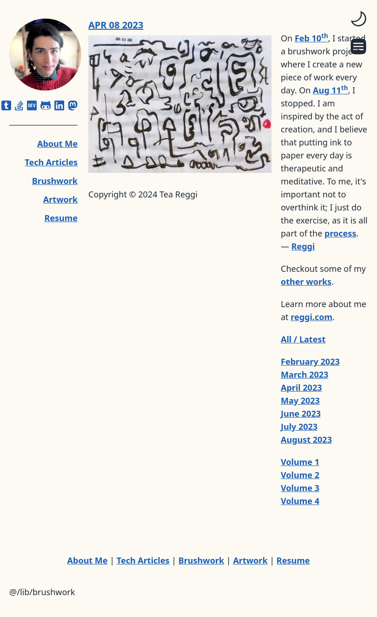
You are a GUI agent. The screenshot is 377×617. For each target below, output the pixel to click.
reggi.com (311, 316)
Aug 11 (330, 90)
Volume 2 (300, 474)
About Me (57, 143)
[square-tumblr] (6, 105)
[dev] (32, 105)
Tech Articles (51, 162)
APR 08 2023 (115, 25)
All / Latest (303, 339)
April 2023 (301, 387)
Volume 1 (300, 461)
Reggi (303, 246)
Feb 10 (311, 38)
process (340, 233)
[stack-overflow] (19, 105)
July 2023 (299, 426)
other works (306, 281)
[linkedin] (59, 105)
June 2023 (301, 413)
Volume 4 (300, 500)
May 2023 (300, 400)
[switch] (358, 18)
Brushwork (55, 180)
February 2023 (310, 361)
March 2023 (304, 374)
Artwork (60, 199)
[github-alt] (45, 105)
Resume (61, 217)
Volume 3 (300, 487)
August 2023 (306, 439)
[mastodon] (73, 105)
